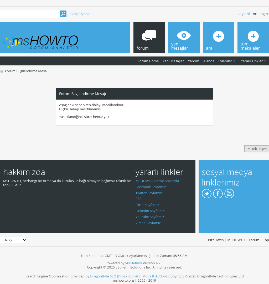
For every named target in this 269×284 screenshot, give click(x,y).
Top (266, 239)
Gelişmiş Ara (79, 14)
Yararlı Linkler (252, 61)
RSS (138, 198)
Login (264, 13)
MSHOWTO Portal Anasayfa (157, 180)
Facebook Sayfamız (151, 186)
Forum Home (148, 61)
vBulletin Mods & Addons (148, 276)
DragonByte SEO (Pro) (107, 276)
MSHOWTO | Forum (243, 239)
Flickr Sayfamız (147, 204)
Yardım (193, 61)
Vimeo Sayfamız (148, 222)
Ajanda (208, 61)
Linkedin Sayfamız (150, 210)
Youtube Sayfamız (150, 216)
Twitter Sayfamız (149, 192)
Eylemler (225, 61)
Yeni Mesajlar (173, 61)
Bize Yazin (216, 239)
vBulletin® (133, 263)
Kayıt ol (244, 13)
